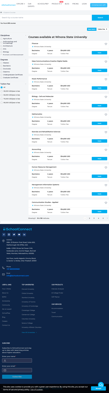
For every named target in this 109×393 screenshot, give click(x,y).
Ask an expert (6, 309)
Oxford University (27, 293)
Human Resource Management (44, 167)
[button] (101, 385)
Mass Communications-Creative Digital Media (49, 61)
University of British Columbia (31, 327)
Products (56, 3)
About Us (5, 293)
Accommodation (57, 308)
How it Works (6, 289)
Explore (21, 4)
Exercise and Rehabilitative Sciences (46, 132)
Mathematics (37, 114)
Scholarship (6, 301)
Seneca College (27, 323)
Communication (57, 316)
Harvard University (28, 289)
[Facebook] (4, 234)
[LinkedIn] (24, 234)
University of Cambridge (30, 306)
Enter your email (9, 366)
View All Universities (29, 332)
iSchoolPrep (43, 4)
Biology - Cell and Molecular (43, 96)
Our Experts (31, 5)
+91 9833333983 (13, 269)
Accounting (36, 149)
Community (6, 305)
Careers (4, 321)
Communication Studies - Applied (45, 202)
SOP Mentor (56, 297)
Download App (99, 5)
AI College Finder (57, 293)
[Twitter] (14, 234)
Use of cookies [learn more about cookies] (36, 390)
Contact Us (6, 325)
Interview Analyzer (58, 289)
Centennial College (28, 314)
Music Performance (39, 79)
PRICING (75, 4)
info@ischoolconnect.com (17, 276)
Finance (35, 43)
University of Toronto (28, 302)
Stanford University (28, 297)
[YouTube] (19, 234)
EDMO (4, 297)
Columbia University (28, 319)
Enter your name (9, 356)
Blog (67, 4)
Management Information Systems (45, 185)
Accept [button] (98, 388)
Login (84, 4)
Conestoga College (28, 310)
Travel (54, 312)
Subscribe (17, 377)
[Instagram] (9, 234)
